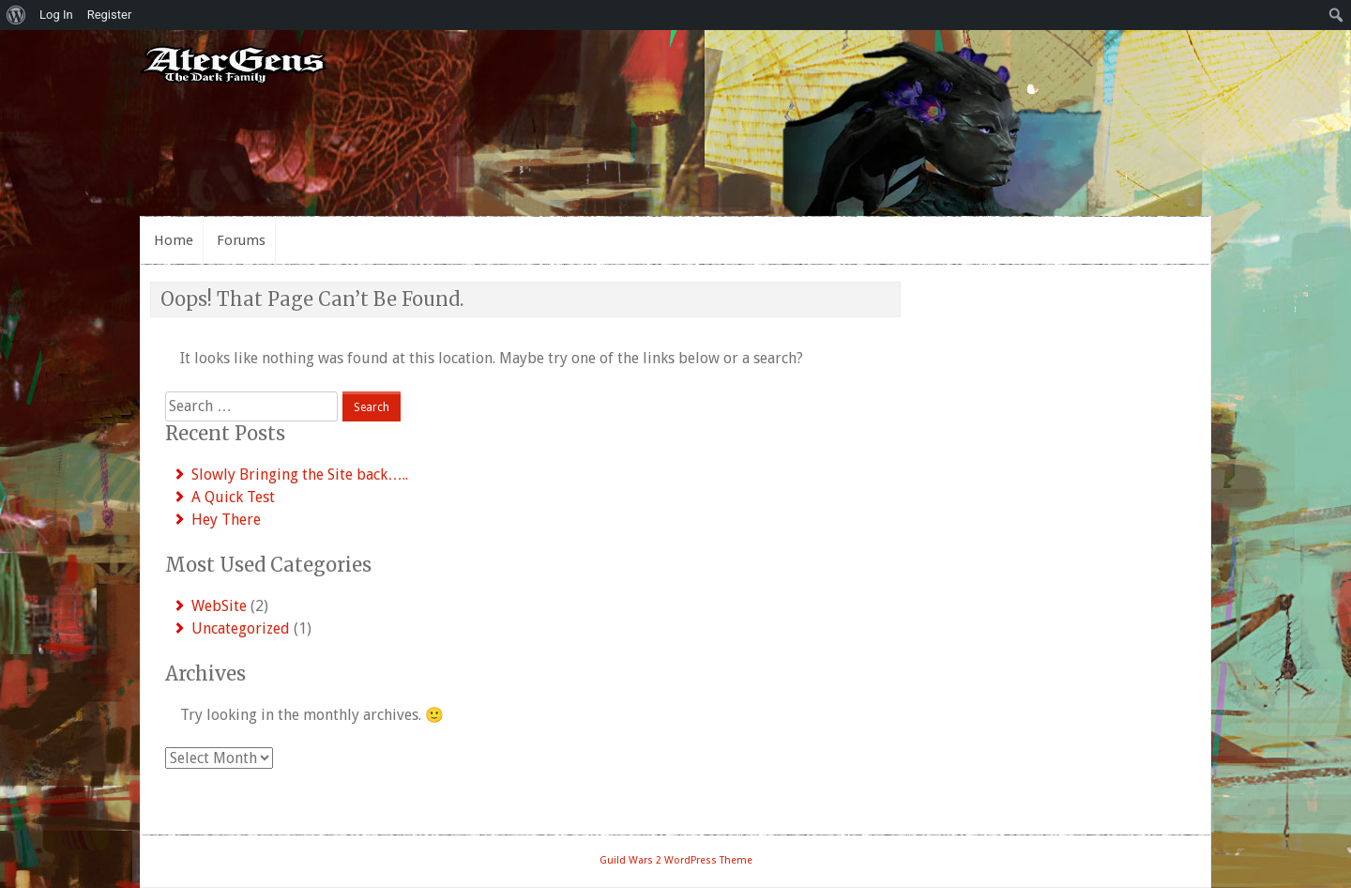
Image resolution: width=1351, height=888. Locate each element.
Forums (241, 240)
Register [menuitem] (109, 15)
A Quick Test (233, 497)
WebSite (219, 606)
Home (173, 240)
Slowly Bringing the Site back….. (299, 474)
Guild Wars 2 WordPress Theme (676, 860)
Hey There (226, 519)
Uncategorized (240, 628)
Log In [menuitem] (56, 15)
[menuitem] (16, 15)
